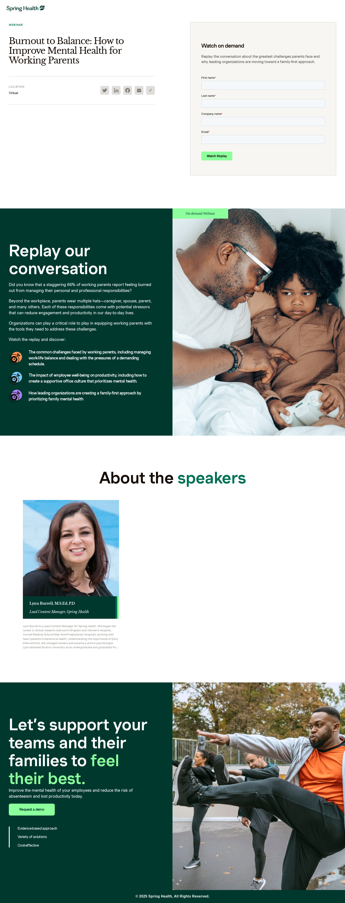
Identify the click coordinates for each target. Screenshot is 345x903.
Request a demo (31, 809)
